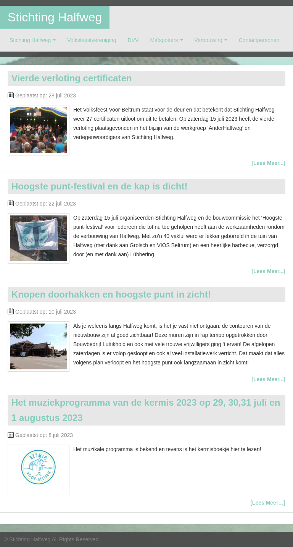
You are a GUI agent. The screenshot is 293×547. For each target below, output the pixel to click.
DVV (133, 40)
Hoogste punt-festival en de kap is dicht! (99, 186)
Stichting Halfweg (55, 17)
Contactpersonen (259, 40)
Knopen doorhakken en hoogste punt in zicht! (111, 294)
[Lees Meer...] (268, 163)
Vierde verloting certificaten (71, 78)
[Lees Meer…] (267, 503)
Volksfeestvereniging (91, 40)
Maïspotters (164, 40)
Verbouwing (208, 40)
